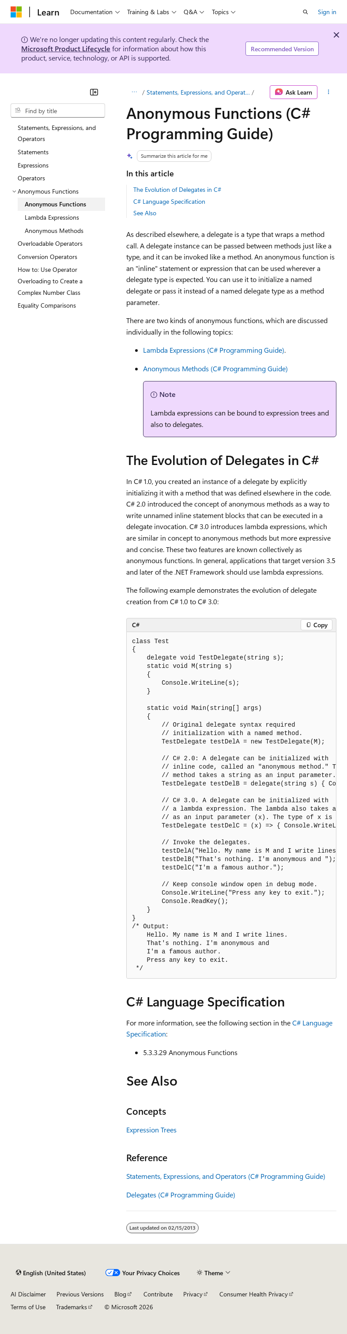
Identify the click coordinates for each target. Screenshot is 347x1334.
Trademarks (71, 1307)
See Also (144, 213)
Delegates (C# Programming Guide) (180, 1194)
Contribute (158, 1294)
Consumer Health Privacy (253, 1294)
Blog (120, 1294)
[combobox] (58, 110)
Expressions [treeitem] (33, 165)
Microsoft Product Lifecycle (65, 48)
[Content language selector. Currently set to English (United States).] (51, 1272)
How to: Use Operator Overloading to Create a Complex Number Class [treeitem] (50, 280)
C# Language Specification (169, 201)
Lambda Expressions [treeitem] (52, 217)
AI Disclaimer (28, 1294)
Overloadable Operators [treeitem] (50, 243)
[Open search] (305, 12)
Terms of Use (28, 1307)
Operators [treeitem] (31, 178)
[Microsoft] (16, 12)
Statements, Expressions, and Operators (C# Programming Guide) (225, 1176)
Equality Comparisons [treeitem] (47, 305)
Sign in (327, 12)
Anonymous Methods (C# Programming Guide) (215, 368)
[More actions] (328, 92)
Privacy (193, 1294)
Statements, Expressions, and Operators (198, 92)
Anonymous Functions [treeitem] (55, 204)
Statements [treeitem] (33, 152)
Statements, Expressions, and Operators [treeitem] (57, 133)
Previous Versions (80, 1294)
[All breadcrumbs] (134, 92)
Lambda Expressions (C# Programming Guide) (213, 349)
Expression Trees (151, 1129)
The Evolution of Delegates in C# (177, 189)
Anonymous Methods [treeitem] (54, 230)
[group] (231, 805)
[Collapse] (94, 92)
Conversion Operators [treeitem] (47, 256)
